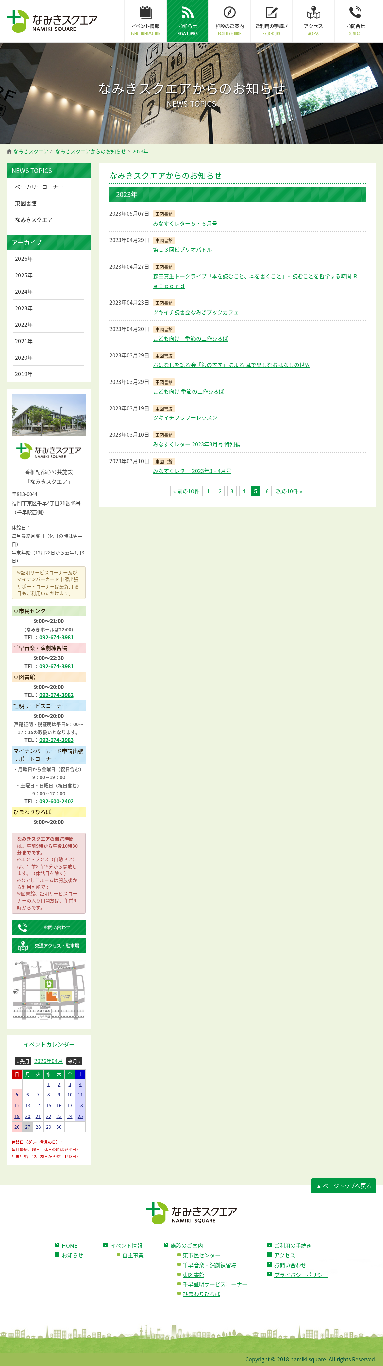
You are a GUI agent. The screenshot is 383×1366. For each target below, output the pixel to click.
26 (17, 1126)
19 (17, 1116)
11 (80, 1094)
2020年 (24, 357)
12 (17, 1105)
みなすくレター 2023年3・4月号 (192, 471)
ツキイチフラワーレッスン (185, 417)
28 (38, 1126)
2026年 (24, 258)
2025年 (24, 275)
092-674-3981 (56, 637)
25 (80, 1116)
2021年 (24, 341)
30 (59, 1126)
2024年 (24, 291)
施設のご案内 (187, 1245)
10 (70, 1094)
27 (27, 1126)
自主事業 (133, 1255)
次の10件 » (289, 491)
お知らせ (72, 1255)
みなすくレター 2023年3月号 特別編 (197, 444)
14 (38, 1105)
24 (70, 1116)
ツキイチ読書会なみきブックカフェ (196, 312)
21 (38, 1116)
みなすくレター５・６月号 (185, 223)
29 (48, 1126)
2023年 (24, 308)
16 (59, 1105)
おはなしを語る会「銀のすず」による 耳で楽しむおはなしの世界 (231, 365)
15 (48, 1105)
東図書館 (26, 203)
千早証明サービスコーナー (215, 1284)
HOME (69, 1245)
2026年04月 (48, 1061)
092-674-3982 (56, 695)
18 (80, 1105)
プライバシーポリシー (301, 1275)
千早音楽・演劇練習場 (210, 1265)
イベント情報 (126, 1245)
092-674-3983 (56, 740)
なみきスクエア (34, 219)
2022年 (24, 324)
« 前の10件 (186, 491)
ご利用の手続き (293, 1245)
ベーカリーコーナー (39, 187)
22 (48, 1116)
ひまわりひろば (201, 1294)
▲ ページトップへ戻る (343, 1185)
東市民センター (201, 1255)
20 (27, 1116)
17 (70, 1105)
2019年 (24, 374)
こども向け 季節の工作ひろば (190, 338)
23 (59, 1116)
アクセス (284, 1255)
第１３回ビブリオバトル (182, 249)
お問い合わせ (290, 1265)
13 (27, 1105)
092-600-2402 (56, 801)
